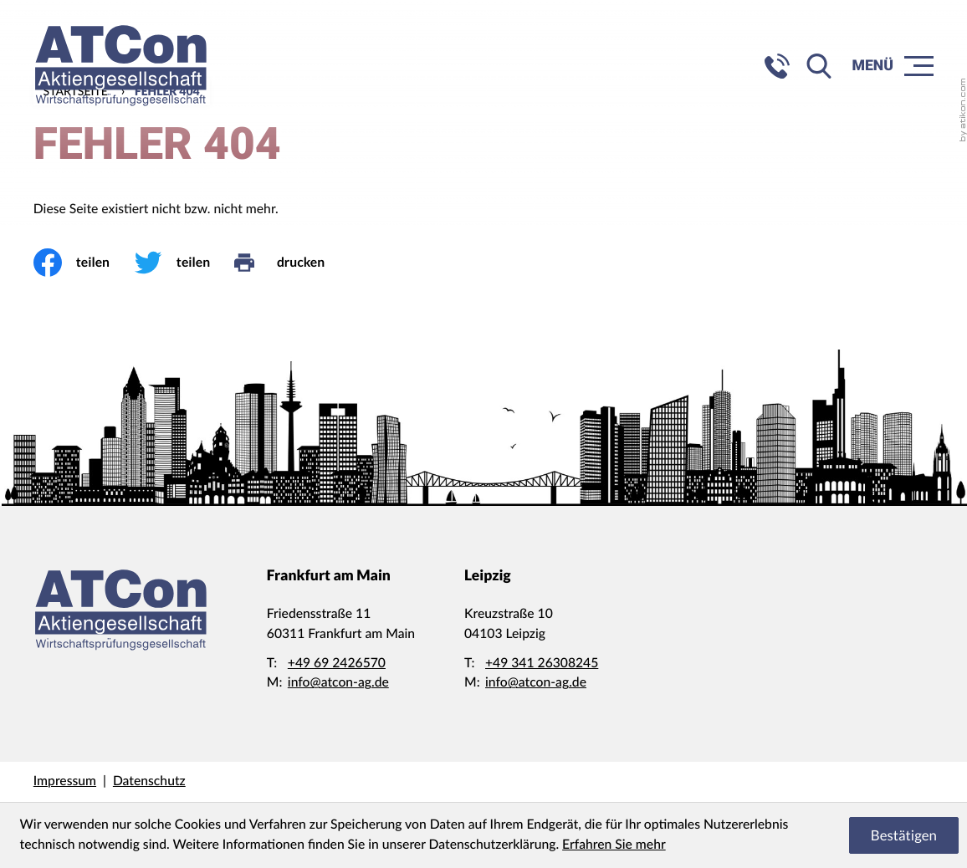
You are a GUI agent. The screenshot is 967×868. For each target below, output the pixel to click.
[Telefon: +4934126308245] (541, 664)
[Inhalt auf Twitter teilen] (184, 262)
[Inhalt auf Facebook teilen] (83, 262)
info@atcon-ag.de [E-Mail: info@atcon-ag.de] (338, 682)
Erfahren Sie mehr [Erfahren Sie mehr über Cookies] (614, 844)
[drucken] (291, 262)
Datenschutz (149, 781)
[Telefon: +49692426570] (337, 664)
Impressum (64, 781)
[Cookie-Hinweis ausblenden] (904, 835)
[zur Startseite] (120, 65)
